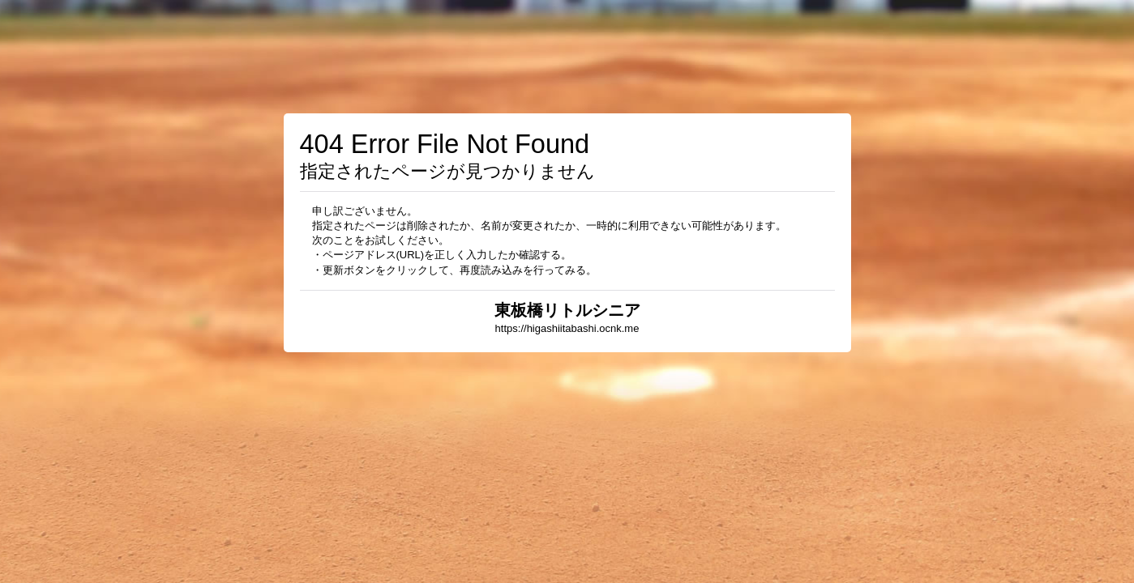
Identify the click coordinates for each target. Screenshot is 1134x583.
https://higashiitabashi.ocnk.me (567, 328)
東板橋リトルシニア (567, 310)
